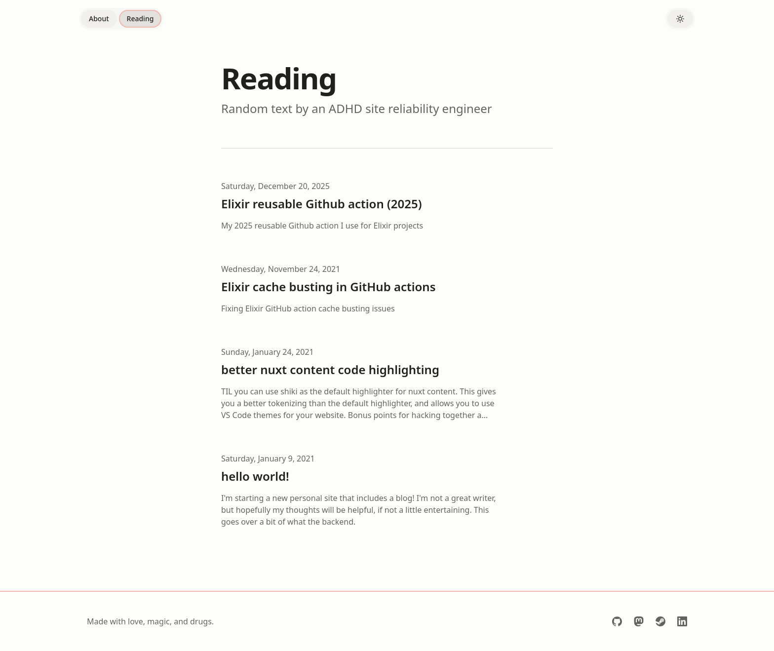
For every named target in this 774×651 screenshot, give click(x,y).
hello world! (255, 476)
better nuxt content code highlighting (330, 369)
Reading (140, 18)
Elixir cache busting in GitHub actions (328, 286)
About (99, 18)
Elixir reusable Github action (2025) (321, 203)
